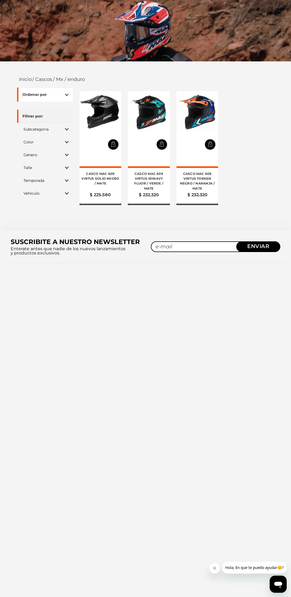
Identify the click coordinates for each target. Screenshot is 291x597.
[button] (45, 118)
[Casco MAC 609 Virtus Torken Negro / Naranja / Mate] (197, 137)
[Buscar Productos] (261, 25)
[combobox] (226, 25)
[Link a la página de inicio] (25, 68)
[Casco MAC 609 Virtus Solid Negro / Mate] (100, 137)
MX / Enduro (70, 68)
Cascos (43, 68)
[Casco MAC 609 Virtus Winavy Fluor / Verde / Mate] (149, 137)
